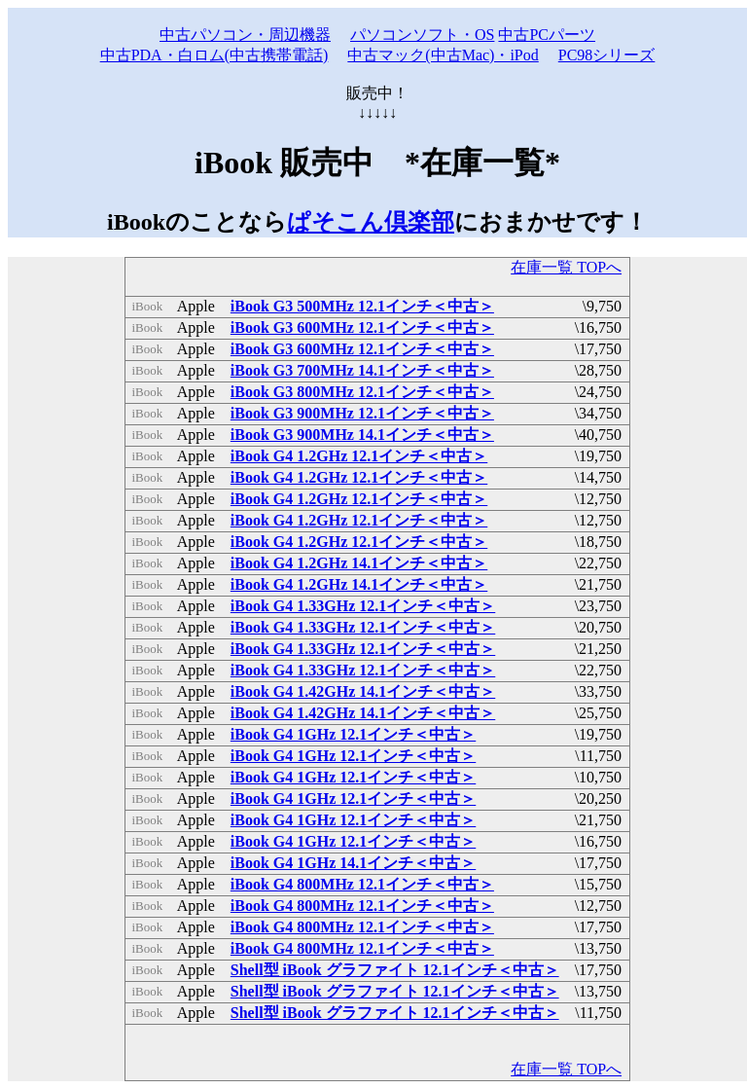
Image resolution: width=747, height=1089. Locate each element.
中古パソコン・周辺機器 (245, 34)
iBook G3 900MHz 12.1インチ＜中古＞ (362, 413)
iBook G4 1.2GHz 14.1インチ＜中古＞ (359, 563)
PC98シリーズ (607, 55)
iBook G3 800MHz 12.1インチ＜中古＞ (362, 391)
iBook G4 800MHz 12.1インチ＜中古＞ (362, 884)
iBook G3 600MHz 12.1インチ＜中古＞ (362, 327)
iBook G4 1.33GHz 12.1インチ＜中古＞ (363, 606)
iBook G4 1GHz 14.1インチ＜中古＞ (353, 862)
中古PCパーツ (546, 34)
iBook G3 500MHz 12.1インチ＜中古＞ (362, 306)
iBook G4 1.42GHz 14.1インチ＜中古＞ (363, 691)
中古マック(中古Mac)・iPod (442, 55)
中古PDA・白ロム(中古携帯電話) (214, 55)
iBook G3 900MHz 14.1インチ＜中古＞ (362, 434)
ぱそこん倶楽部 (370, 222)
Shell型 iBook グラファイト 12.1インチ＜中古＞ (395, 970)
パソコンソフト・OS (422, 34)
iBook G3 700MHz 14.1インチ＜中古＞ (362, 370)
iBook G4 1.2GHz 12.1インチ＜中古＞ (359, 456)
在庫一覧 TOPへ (566, 267)
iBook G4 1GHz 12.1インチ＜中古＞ (353, 734)
